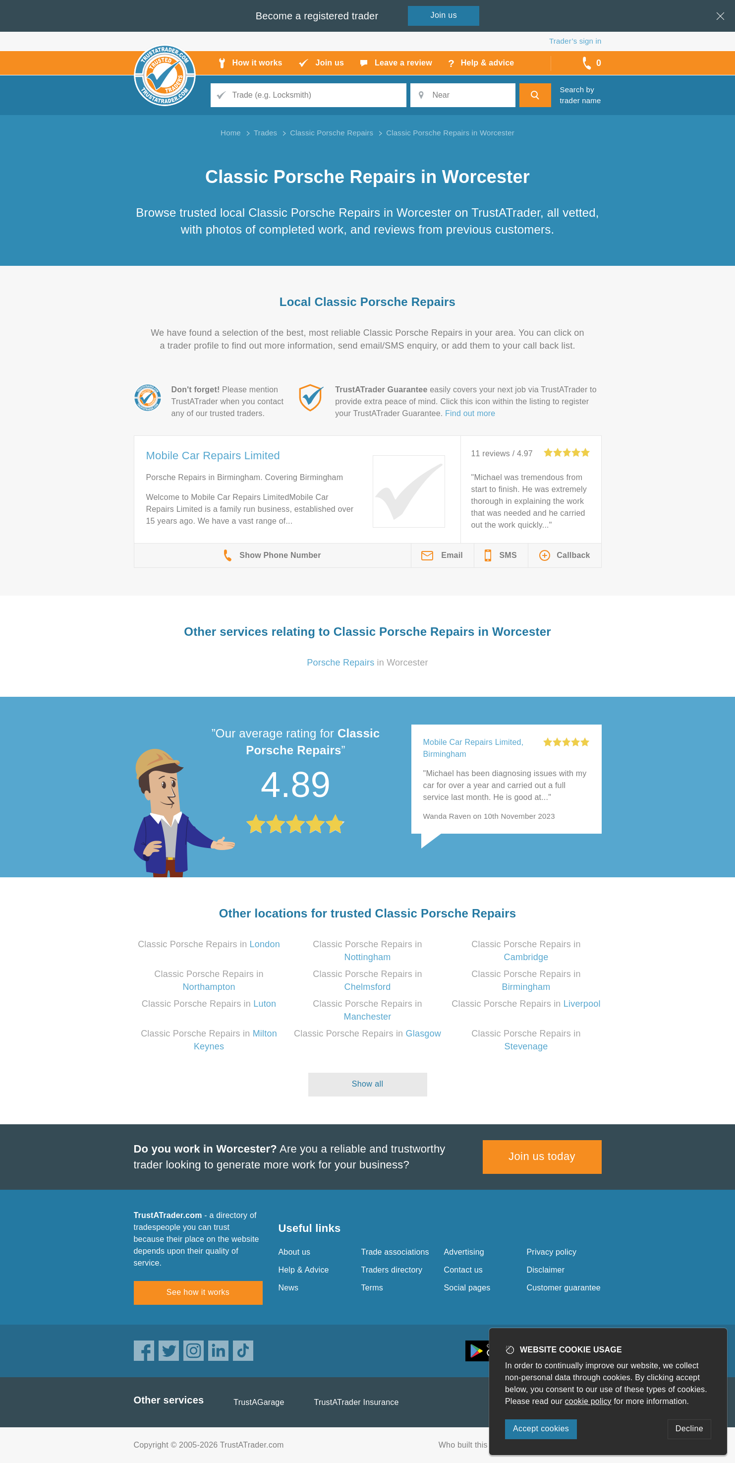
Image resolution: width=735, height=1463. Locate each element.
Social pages (467, 1287)
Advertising (464, 1252)
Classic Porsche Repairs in (209, 944)
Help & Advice (304, 1270)
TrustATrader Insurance (356, 1402)
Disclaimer (546, 1270)
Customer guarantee (564, 1287)
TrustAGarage (258, 1402)
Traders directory (392, 1270)
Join (444, 15)
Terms (372, 1287)
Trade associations (395, 1252)
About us (295, 1252)
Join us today (542, 1156)
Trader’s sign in (575, 41)
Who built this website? (480, 1445)
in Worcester (367, 663)
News (289, 1287)
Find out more (470, 413)
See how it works (198, 1292)
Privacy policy (552, 1252)
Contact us (463, 1270)
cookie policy (588, 1401)
